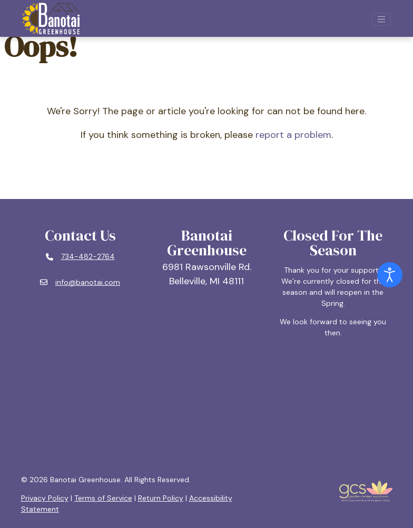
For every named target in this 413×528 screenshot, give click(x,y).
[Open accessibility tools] (389, 274)
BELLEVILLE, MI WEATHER (206, 406)
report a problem (293, 134)
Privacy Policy (44, 498)
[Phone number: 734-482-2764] (80, 257)
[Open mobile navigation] (381, 19)
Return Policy (160, 498)
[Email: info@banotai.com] (80, 283)
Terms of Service (103, 498)
